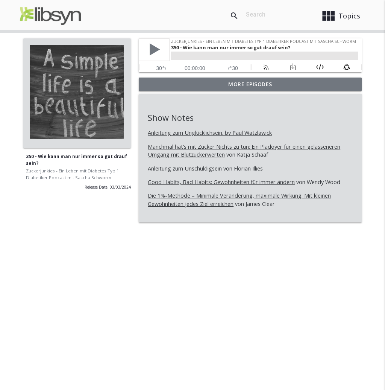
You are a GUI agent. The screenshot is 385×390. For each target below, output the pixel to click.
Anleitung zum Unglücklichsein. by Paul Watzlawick (210, 132)
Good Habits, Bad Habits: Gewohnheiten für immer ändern (221, 182)
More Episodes (250, 84)
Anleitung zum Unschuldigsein (185, 168)
